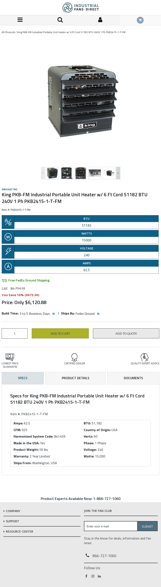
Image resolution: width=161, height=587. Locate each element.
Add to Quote (126, 333)
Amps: (18, 423)
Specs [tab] (22, 377)
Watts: (89, 456)
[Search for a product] (60, 20)
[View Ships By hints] (98, 314)
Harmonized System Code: (33, 436)
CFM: (17, 429)
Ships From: (22, 462)
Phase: (89, 443)
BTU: (87, 423)
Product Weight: (26, 449)
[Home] (80, 7)
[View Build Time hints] (53, 314)
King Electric (10, 189)
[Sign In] (100, 20)
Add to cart (60, 333)
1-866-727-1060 (106, 498)
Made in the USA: (26, 443)
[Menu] (20, 20)
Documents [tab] (133, 377)
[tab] (80, 429)
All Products (8, 32)
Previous (43, 173)
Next (118, 173)
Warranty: (21, 456)
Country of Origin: (97, 429)
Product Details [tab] (75, 377)
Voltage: (90, 449)
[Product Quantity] (15, 333)
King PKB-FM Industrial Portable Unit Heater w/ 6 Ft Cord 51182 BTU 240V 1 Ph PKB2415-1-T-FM (71, 32)
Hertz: (88, 436)
